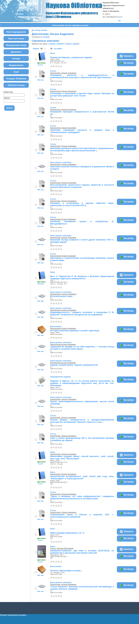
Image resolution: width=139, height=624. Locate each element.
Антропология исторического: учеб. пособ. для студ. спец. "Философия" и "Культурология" (82, 477)
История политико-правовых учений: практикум (74, 330)
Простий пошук (16, 38)
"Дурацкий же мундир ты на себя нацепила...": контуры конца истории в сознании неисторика (82, 347)
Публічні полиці (16, 85)
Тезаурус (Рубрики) (16, 78)
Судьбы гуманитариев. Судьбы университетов (74, 365)
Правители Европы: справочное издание (71, 57)
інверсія (60, 44)
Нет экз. (40, 80)
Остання (58, 48)
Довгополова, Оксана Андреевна (63, 73)
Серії (16, 72)
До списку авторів (39, 30)
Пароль (7, 98)
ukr (119, 21)
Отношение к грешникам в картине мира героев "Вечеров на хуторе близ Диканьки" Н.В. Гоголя (82, 94)
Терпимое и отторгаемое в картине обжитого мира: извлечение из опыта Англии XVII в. (82, 204)
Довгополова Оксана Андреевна (63, 219)
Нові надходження (16, 32)
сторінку (51, 44)
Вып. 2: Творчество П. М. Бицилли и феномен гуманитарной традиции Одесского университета (82, 277)
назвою (46, 37)
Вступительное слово (61, 296)
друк (75, 44)
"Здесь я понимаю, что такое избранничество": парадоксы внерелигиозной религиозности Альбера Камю (82, 497)
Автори (16, 58)
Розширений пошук (16, 45)
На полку (127, 63)
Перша (36, 48)
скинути (68, 44)
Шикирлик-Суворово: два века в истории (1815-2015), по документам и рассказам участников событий (82, 551)
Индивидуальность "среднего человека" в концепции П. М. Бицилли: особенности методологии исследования (82, 313)
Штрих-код (8, 92)
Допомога (16, 52)
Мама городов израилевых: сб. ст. (67, 533)
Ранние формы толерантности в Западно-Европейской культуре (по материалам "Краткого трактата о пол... (82, 421)
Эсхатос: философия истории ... (66, 570)
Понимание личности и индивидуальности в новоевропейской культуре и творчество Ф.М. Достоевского (82, 76)
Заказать (127, 56)
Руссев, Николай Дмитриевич (61, 548)
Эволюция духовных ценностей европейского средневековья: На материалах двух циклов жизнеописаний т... (82, 149)
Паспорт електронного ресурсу (13, 615)
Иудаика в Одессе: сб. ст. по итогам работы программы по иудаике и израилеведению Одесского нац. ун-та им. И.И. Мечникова (82, 383)
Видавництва (16, 65)
